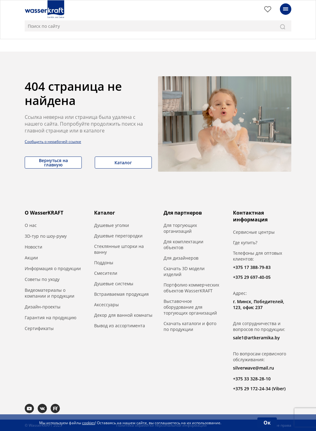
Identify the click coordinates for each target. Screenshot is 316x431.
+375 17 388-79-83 (252, 267)
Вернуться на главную (53, 162)
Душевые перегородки (118, 236)
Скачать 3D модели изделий (184, 271)
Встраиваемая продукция (121, 294)
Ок (267, 422)
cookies (88, 422)
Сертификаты (39, 328)
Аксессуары (106, 305)
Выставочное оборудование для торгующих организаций (190, 307)
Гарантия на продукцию (51, 317)
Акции (31, 258)
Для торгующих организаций (180, 228)
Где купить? (245, 242)
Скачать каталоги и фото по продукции (190, 326)
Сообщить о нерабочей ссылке (53, 141)
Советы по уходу (42, 279)
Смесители (105, 273)
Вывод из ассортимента (119, 325)
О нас (31, 225)
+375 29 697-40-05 (252, 277)
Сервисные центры (254, 232)
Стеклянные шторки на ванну (119, 249)
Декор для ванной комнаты (123, 315)
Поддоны (103, 263)
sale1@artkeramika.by (256, 338)
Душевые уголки (111, 225)
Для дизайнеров (181, 258)
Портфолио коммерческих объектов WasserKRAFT (191, 288)
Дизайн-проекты (42, 307)
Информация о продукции (53, 268)
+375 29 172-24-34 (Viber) (259, 388)
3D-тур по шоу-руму (46, 236)
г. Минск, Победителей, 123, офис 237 (258, 304)
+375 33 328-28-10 (252, 379)
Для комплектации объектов (183, 244)
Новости (33, 247)
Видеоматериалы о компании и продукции (49, 293)
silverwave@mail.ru (253, 368)
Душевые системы (113, 284)
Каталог (123, 162)
